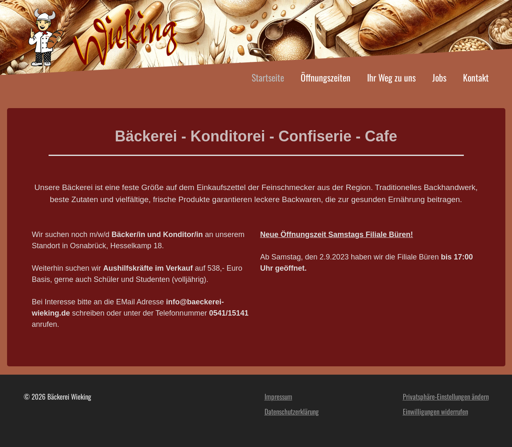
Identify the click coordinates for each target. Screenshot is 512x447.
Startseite (268, 77)
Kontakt (476, 77)
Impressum (278, 396)
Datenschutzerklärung (292, 411)
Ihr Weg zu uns (391, 77)
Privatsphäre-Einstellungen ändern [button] (446, 396)
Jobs (439, 77)
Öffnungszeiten (325, 77)
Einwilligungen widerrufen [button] (435, 411)
